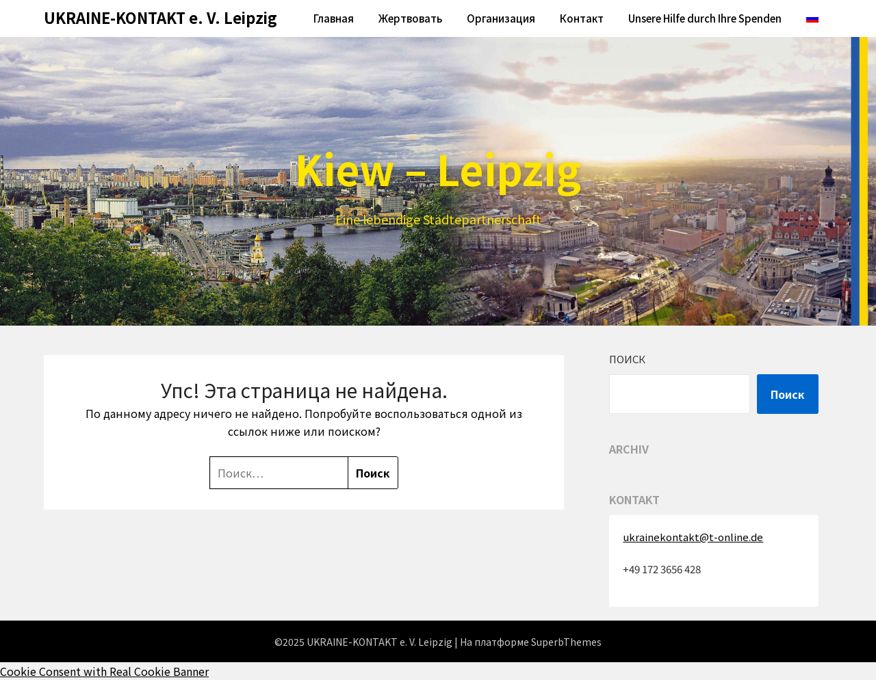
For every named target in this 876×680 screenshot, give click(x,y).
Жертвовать (410, 18)
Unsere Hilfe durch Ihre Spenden (705, 18)
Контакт (582, 18)
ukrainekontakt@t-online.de (693, 536)
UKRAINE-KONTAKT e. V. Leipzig (160, 17)
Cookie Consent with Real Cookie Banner (104, 671)
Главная (333, 18)
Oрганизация (501, 18)
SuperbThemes (566, 642)
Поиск (627, 359)
